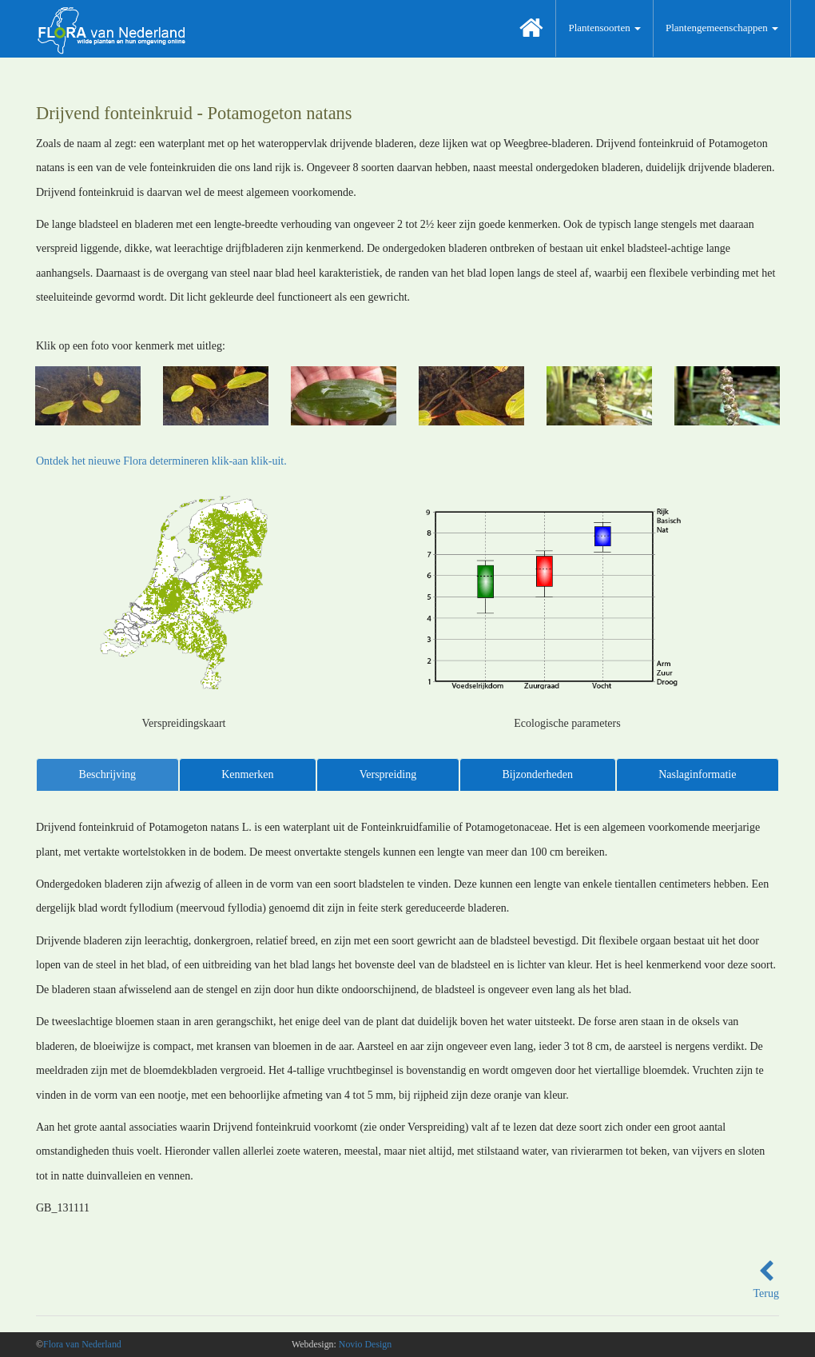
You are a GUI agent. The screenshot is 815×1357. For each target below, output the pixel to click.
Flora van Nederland (82, 1344)
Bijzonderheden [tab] (537, 774)
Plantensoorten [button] (604, 28)
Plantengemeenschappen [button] (722, 28)
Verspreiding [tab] (388, 774)
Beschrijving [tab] (108, 774)
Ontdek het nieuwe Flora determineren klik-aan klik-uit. (161, 461)
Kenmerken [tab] (247, 774)
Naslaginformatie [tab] (697, 774)
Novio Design (365, 1344)
